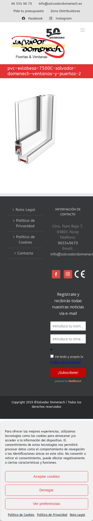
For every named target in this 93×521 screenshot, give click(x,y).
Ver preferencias (46, 503)
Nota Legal (77, 515)
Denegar (46, 490)
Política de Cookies (21, 515)
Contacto (25, 253)
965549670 (68, 243)
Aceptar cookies (46, 476)
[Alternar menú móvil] (83, 30)
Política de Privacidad (52, 515)
